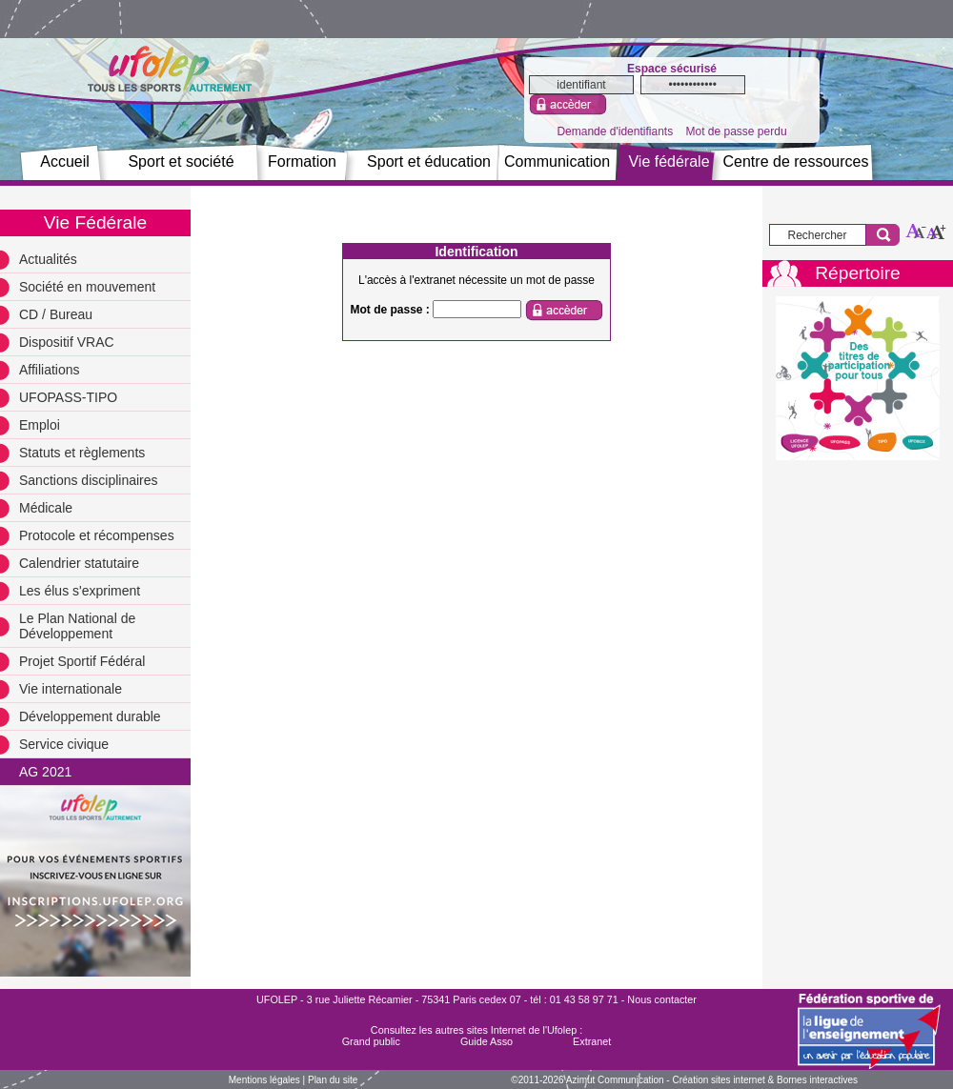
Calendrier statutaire (79, 563)
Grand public (371, 1041)
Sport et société (180, 161)
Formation (302, 161)
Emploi (39, 425)
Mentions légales (264, 1080)
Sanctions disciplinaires (88, 480)
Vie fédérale (668, 161)
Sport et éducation (429, 161)
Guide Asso (486, 1041)
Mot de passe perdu (735, 131)
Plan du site (332, 1080)
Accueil (65, 161)
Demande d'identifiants (615, 131)
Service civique (64, 744)
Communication (557, 161)
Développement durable (90, 716)
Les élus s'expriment (79, 590)
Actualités (48, 259)
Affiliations (49, 369)
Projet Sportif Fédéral (82, 661)
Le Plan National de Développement (77, 626)
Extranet (592, 1041)
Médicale (45, 507)
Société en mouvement (87, 286)
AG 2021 (45, 771)
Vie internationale (70, 688)
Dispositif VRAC (66, 342)
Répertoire (858, 273)
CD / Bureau (55, 314)
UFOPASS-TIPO (68, 397)
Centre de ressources (796, 161)
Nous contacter (662, 999)
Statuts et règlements (82, 452)
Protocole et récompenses (96, 535)
